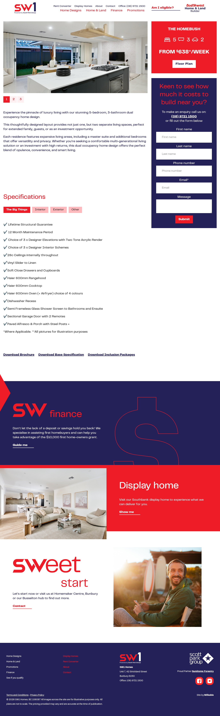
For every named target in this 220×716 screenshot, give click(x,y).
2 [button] (14, 99)
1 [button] (6, 99)
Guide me (20, 445)
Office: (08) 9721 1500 (131, 6)
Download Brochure (18, 355)
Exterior (58, 209)
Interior (40, 209)
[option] (75, 57)
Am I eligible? (163, 8)
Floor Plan (184, 64)
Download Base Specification (61, 355)
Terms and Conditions (17, 695)
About (99, 6)
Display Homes (83, 6)
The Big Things (16, 209)
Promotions (135, 10)
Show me (126, 512)
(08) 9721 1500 (184, 116)
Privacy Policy (37, 695)
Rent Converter (62, 6)
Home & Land (96, 10)
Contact (110, 6)
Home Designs (70, 10)
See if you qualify (14, 678)
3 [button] (21, 99)
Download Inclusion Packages (111, 355)
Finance (116, 10)
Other (75, 209)
